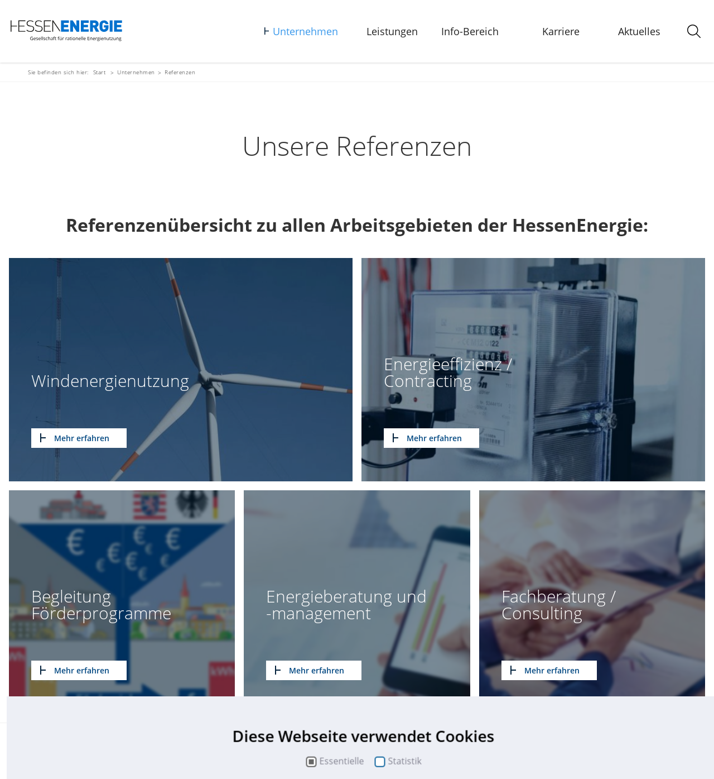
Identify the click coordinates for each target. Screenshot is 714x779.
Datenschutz (198, 755)
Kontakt (77, 755)
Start (99, 72)
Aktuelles (639, 31)
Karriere (561, 31)
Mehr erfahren (81, 438)
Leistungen (392, 31)
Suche (236, 755)
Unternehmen (305, 31)
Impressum (150, 755)
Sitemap (111, 755)
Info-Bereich (470, 31)
